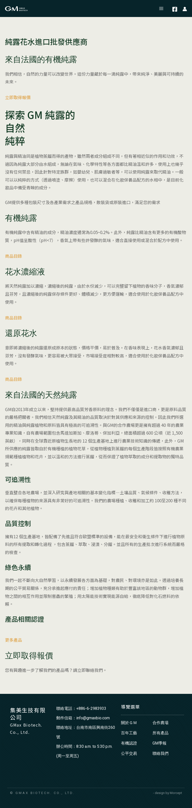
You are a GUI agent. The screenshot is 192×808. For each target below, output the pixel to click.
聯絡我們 (160, 753)
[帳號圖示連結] (184, 8)
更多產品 (13, 640)
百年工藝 (129, 733)
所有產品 (160, 733)
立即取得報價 (17, 97)
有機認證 (129, 743)
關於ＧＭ (129, 722)
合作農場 (160, 722)
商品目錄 (13, 256)
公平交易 (129, 753)
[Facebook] (175, 9)
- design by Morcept (167, 793)
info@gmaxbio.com (93, 718)
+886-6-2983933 (91, 708)
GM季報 (159, 743)
